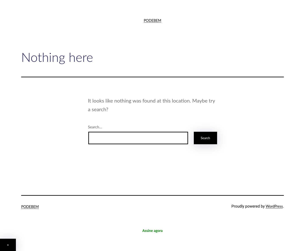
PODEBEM (152, 20)
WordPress (274, 206)
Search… (95, 127)
